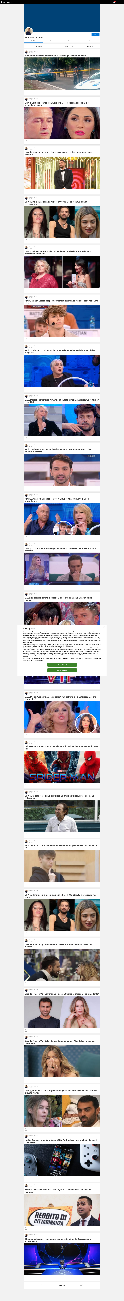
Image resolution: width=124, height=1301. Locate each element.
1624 (76, 633)
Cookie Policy (39, 660)
